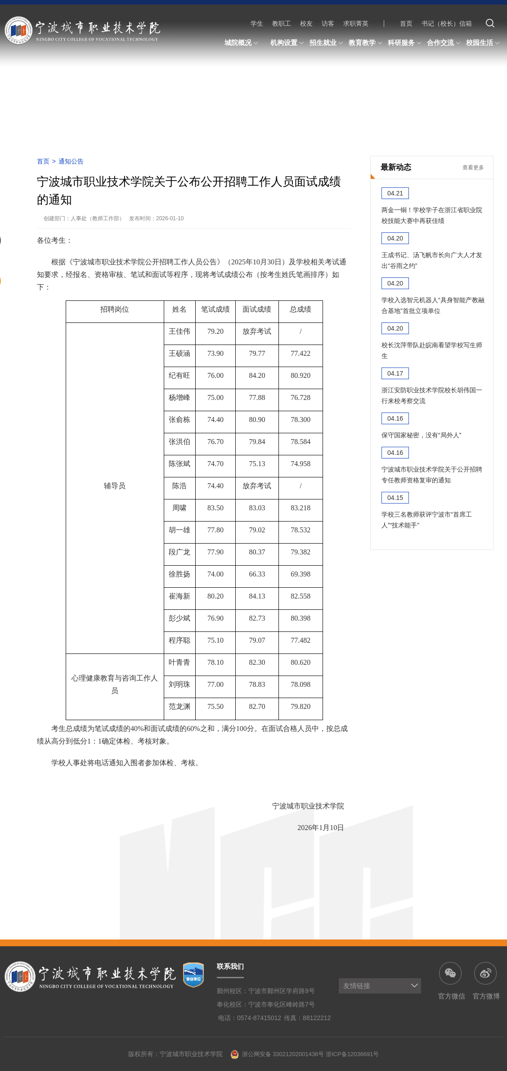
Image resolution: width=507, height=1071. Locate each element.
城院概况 (242, 43)
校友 (306, 23)
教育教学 (367, 43)
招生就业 (327, 43)
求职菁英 (355, 23)
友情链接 (356, 985)
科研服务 (406, 43)
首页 (406, 23)
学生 (257, 23)
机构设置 (288, 43)
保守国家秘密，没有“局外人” (421, 435)
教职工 (281, 23)
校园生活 (484, 43)
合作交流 (445, 43)
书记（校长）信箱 (447, 23)
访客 (328, 23)
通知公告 (71, 161)
